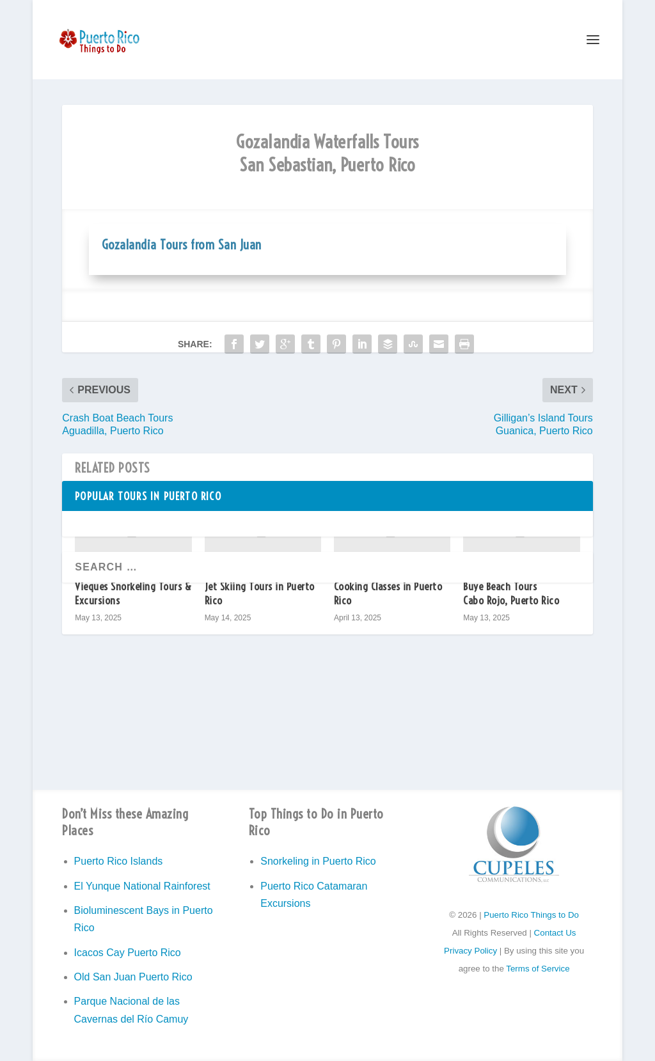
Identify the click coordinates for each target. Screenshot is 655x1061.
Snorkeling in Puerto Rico (318, 861)
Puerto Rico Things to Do (531, 915)
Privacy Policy (470, 950)
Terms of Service (537, 968)
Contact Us (555, 933)
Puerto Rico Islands (118, 861)
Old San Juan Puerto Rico (133, 976)
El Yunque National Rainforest (142, 886)
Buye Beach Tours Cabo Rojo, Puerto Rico (511, 593)
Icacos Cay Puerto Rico (127, 952)
